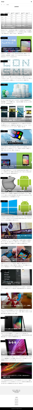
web (4, 201)
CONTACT (16, 404)
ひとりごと (4, 61)
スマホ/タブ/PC (4, 271)
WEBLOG (16, 402)
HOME (16, 397)
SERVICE (16, 399)
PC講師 (4, 14)
